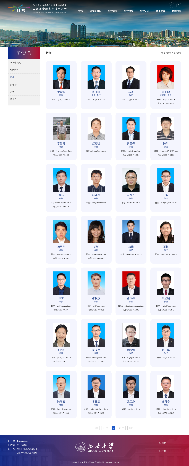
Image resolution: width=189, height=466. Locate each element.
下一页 (121, 428)
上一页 (105, 428)
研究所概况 (95, 11)
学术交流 (160, 11)
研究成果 (128, 11)
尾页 (131, 428)
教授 (179, 53)
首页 (80, 11)
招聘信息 (176, 11)
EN (179, 5)
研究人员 (144, 11)
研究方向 (112, 11)
